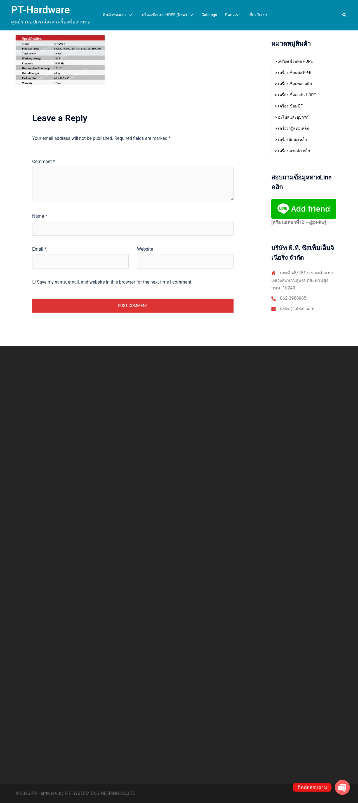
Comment (43, 161)
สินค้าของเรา (114, 15)
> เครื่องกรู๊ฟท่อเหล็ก (292, 128)
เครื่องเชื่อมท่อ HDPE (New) (163, 15)
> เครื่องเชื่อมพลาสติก (293, 84)
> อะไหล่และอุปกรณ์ (292, 117)
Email (39, 249)
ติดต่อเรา (233, 15)
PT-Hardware (40, 10)
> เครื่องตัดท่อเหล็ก (291, 139)
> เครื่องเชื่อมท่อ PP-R (293, 72)
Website (145, 249)
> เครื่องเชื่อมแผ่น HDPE (295, 95)
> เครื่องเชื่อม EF (289, 106)
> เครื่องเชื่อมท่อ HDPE (294, 61)
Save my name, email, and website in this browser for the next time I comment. (115, 282)
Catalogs (209, 15)
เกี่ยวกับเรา (257, 15)
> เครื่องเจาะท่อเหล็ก (292, 150)
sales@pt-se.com (297, 308)
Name (39, 216)
